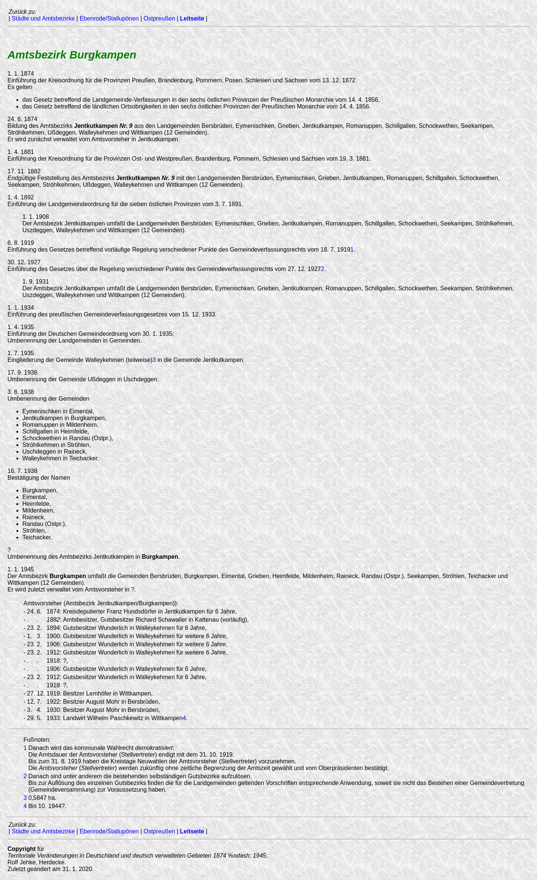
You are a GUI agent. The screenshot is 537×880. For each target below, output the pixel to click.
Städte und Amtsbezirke (43, 18)
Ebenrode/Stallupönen (109, 18)
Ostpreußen (159, 18)
